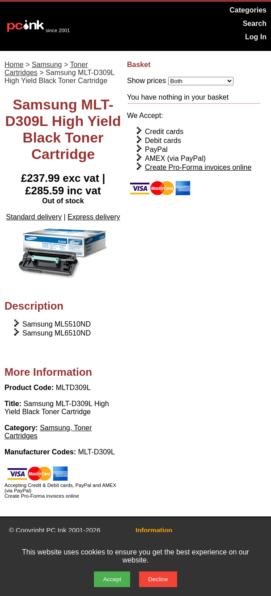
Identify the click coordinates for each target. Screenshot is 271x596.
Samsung (47, 64)
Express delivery (94, 217)
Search (255, 23)
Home (14, 64)
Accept (112, 579)
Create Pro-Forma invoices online (198, 167)
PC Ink (57, 530)
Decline (158, 579)
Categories (248, 10)
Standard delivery (34, 217)
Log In (256, 37)
